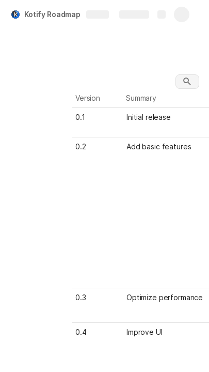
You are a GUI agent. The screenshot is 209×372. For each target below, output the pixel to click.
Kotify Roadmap (52, 14)
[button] (187, 81)
